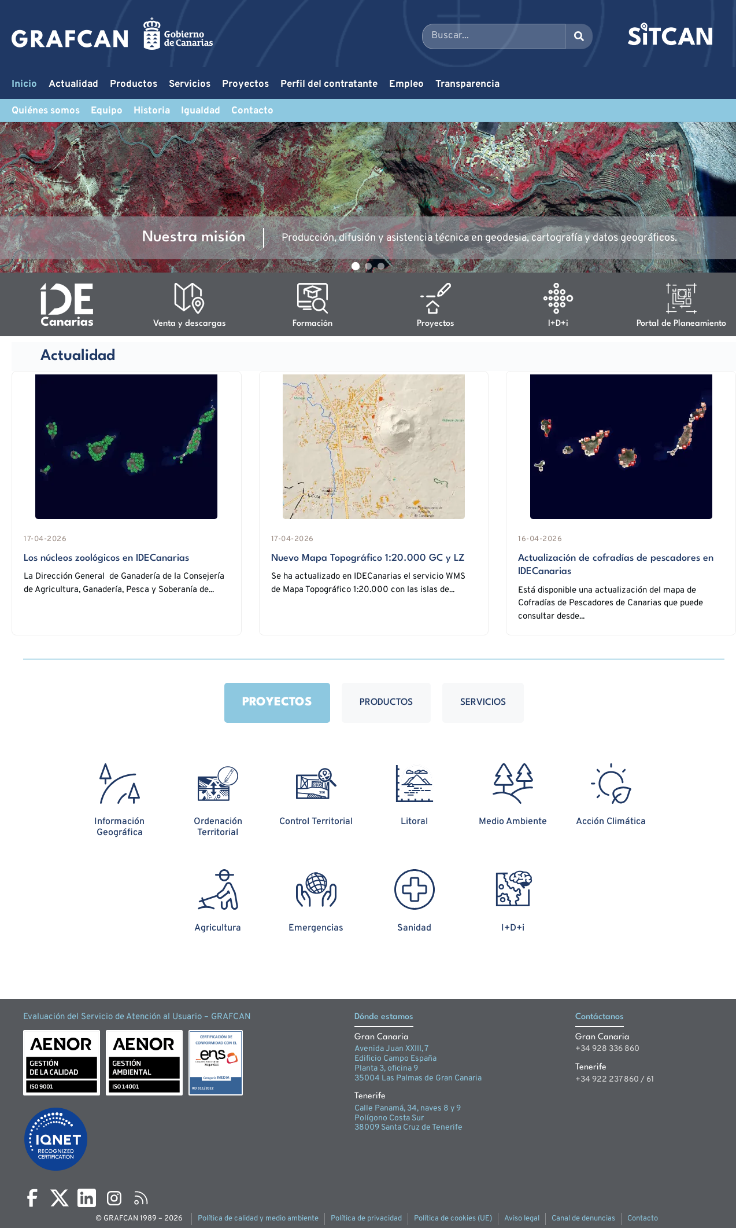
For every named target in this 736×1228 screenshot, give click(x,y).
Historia (152, 111)
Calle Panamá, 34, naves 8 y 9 (407, 1108)
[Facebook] (32, 1198)
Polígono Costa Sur (389, 1118)
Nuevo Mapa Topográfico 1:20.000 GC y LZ (368, 558)
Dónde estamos (383, 1017)
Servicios (189, 84)
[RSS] (141, 1198)
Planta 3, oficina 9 (386, 1068)
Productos (133, 84)
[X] (59, 1198)
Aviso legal (521, 1218)
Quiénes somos (46, 111)
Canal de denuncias (583, 1218)
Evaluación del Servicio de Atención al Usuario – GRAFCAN (137, 1017)
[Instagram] (114, 1198)
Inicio (24, 84)
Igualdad (200, 111)
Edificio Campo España (395, 1059)
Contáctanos (599, 1017)
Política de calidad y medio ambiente (258, 1218)
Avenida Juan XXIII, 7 (391, 1049)
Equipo (107, 111)
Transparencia (467, 84)
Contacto (252, 111)
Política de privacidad (366, 1218)
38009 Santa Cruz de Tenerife (408, 1128)
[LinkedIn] (86, 1198)
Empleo (406, 84)
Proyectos (245, 84)
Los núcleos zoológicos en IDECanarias (106, 558)
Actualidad (73, 84)
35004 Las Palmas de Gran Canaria (418, 1078)
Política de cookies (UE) (453, 1218)
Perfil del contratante (329, 84)
